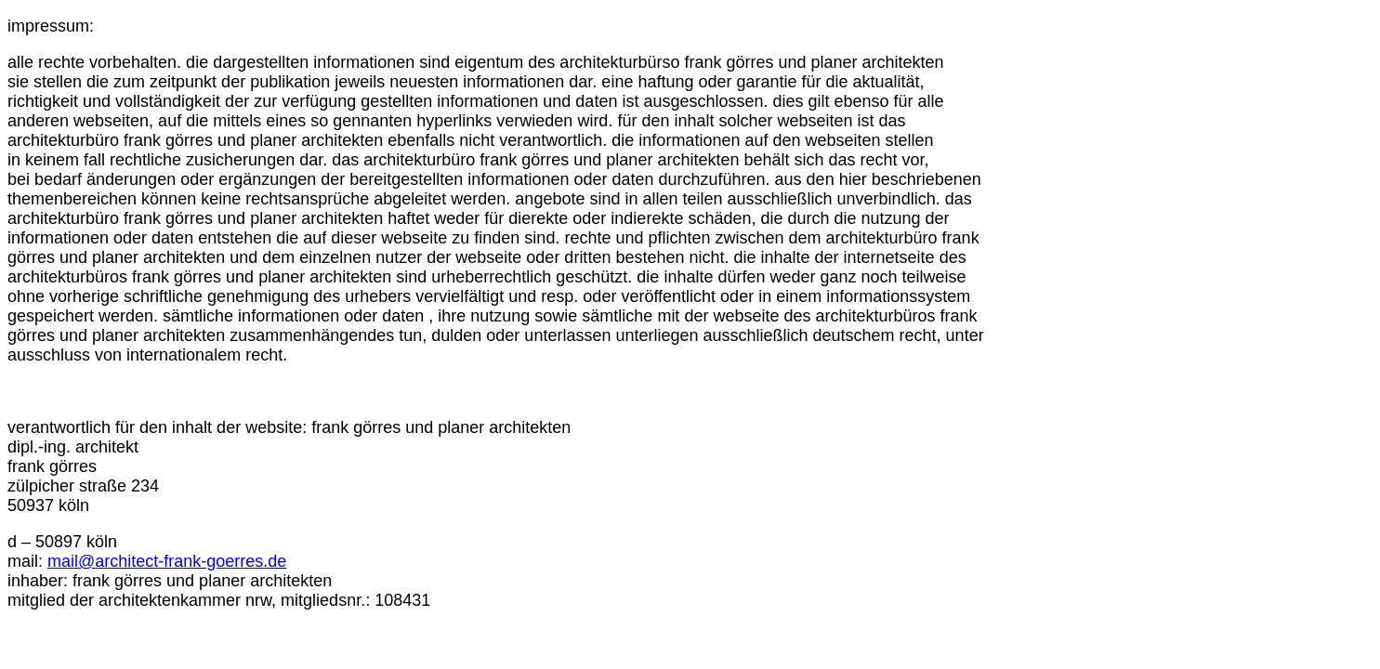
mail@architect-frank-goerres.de (166, 561)
